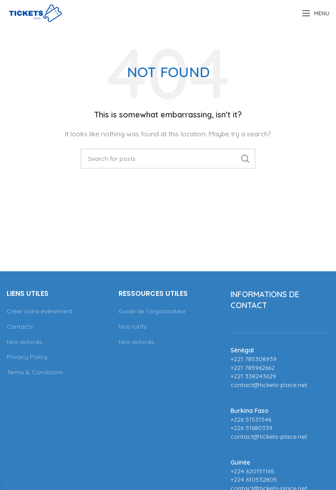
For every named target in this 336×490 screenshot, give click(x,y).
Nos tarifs (133, 326)
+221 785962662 (253, 368)
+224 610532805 (254, 479)
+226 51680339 (252, 428)
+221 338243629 (253, 376)
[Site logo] (35, 13)
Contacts (20, 326)
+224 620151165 (252, 471)
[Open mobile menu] (316, 13)
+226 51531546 (251, 419)
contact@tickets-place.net (269, 385)
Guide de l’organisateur (152, 311)
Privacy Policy (27, 357)
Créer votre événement (40, 311)
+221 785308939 (253, 359)
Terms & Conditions (35, 372)
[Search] (168, 159)
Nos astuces (24, 342)
